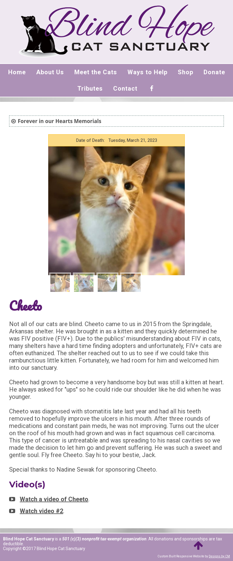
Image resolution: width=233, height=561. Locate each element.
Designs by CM (219, 556)
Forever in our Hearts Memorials (59, 121)
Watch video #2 (41, 511)
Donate (214, 72)
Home (17, 72)
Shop (185, 72)
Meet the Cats (95, 72)
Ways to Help (147, 72)
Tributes (90, 88)
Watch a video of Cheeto (54, 499)
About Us (50, 72)
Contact (125, 88)
